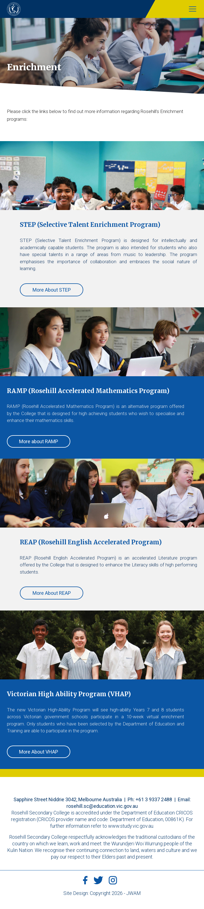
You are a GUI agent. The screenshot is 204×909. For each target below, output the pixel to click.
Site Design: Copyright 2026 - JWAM (102, 893)
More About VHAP (38, 752)
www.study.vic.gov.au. (131, 826)
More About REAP (52, 593)
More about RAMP (38, 441)
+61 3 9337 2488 (154, 799)
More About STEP (52, 290)
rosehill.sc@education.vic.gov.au (102, 806)
